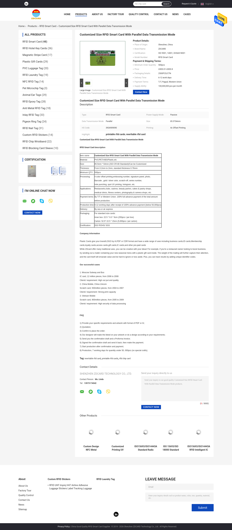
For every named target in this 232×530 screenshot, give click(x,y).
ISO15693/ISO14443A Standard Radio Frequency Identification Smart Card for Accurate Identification (145, 448)
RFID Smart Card (48, 26)
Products (81, 14)
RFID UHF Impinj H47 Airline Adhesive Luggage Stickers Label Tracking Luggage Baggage (70, 487)
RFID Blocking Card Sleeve (38, 148)
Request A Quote (189, 4)
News (175, 14)
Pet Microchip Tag (33, 88)
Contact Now (141, 92)
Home (67, 14)
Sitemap (23, 509)
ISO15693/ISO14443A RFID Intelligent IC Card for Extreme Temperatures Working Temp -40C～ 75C (198, 448)
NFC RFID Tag (31, 81)
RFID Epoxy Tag (31, 101)
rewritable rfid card (93, 358)
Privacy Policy (64, 526)
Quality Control (139, 14)
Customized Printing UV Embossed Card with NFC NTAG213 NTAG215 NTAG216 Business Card (118, 448)
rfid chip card (125, 358)
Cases (187, 14)
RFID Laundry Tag (33, 74)
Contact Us (160, 14)
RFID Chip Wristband (34, 141)
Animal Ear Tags (32, 94)
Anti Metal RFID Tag (34, 108)
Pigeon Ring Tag (32, 121)
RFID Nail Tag (30, 128)
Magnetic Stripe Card (35, 55)
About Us (97, 14)
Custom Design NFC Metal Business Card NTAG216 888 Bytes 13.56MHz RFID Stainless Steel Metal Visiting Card (91, 448)
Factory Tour (116, 14)
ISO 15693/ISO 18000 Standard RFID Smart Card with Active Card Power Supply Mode (170, 448)
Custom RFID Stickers (35, 134)
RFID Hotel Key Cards (35, 48)
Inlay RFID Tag (31, 114)
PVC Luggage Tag (33, 68)
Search (166, 4)
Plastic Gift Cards (33, 61)
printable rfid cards (110, 358)
